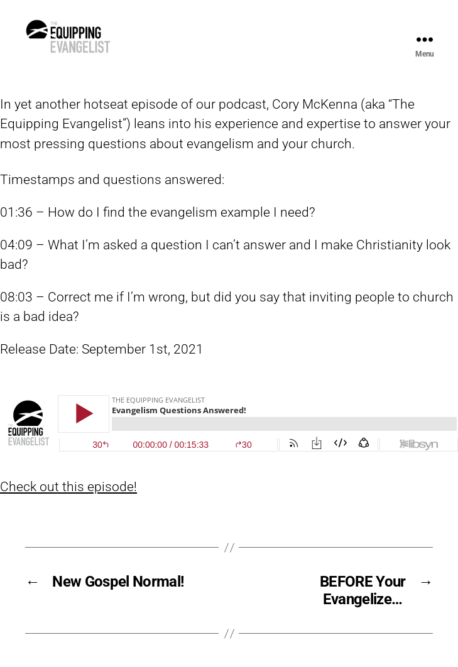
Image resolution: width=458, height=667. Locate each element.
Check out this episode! (68, 515)
